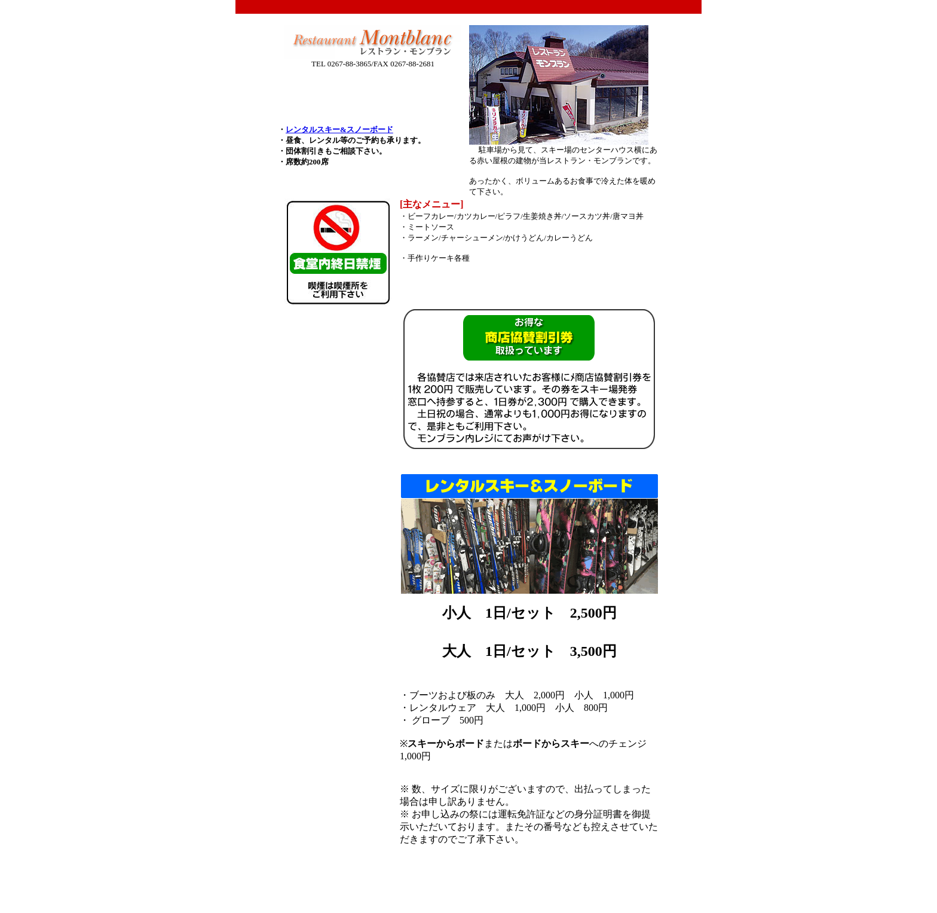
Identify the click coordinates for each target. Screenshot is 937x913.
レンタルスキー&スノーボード (339, 129)
